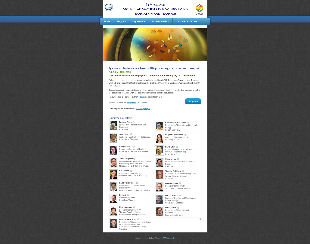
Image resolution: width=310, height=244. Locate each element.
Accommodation (160, 21)
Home (107, 21)
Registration (139, 21)
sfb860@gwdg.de (143, 109)
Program (121, 21)
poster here (131, 103)
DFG (160, 97)
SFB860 (140, 97)
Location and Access (186, 21)
